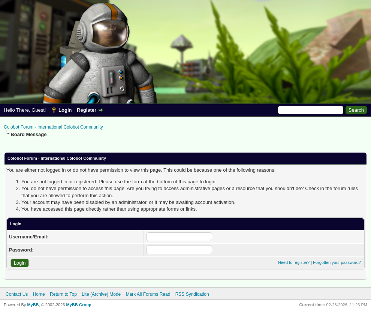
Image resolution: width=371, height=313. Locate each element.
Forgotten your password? (337, 262)
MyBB (33, 305)
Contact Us (17, 294)
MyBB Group (78, 305)
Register (86, 110)
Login (65, 110)
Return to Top (63, 294)
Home (39, 294)
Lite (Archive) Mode (101, 294)
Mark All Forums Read (148, 294)
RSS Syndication (192, 294)
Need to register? (294, 262)
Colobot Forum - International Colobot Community (53, 127)
